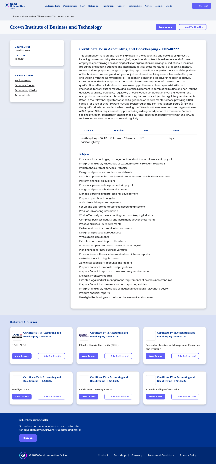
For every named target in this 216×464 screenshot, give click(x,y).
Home (16, 16)
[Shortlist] (201, 6)
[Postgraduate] (70, 5)
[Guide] (168, 5)
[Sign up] (28, 438)
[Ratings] (158, 5)
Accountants (22, 95)
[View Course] (22, 356)
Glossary (137, 455)
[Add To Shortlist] (192, 27)
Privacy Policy (188, 455)
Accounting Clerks (26, 90)
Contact (103, 455)
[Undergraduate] (52, 5)
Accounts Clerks (24, 85)
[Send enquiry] (166, 27)
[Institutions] (108, 5)
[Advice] (148, 5)
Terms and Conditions (161, 455)
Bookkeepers (23, 80)
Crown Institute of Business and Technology (43, 16)
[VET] (82, 5)
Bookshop (120, 455)
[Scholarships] (135, 5)
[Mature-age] (93, 5)
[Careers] (121, 5)
